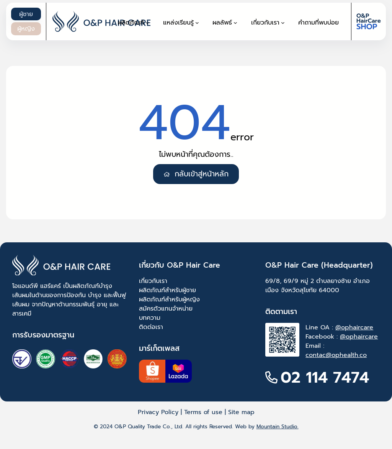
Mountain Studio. (277, 427)
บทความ (149, 317)
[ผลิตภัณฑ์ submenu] (147, 23)
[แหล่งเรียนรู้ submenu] (197, 23)
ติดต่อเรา (151, 327)
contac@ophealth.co (336, 355)
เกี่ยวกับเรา (153, 281)
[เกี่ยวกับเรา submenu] (283, 23)
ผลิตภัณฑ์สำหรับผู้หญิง (169, 299)
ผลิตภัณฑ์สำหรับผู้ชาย (167, 290)
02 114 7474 (325, 377)
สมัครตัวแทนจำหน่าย (166, 308)
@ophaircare (354, 327)
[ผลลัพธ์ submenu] (235, 23)
